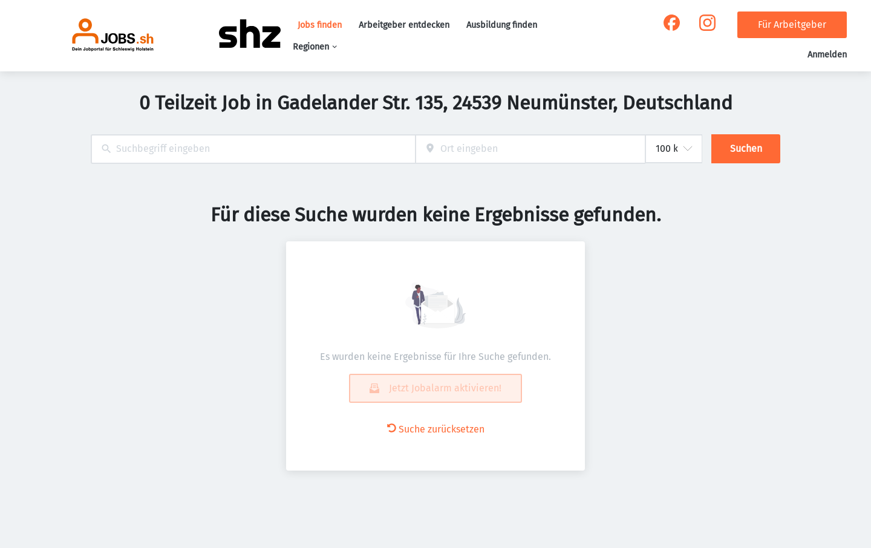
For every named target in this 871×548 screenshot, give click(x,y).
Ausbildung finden (501, 25)
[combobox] (253, 149)
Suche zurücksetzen (435, 429)
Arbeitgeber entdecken (404, 25)
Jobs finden (320, 25)
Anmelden (827, 55)
